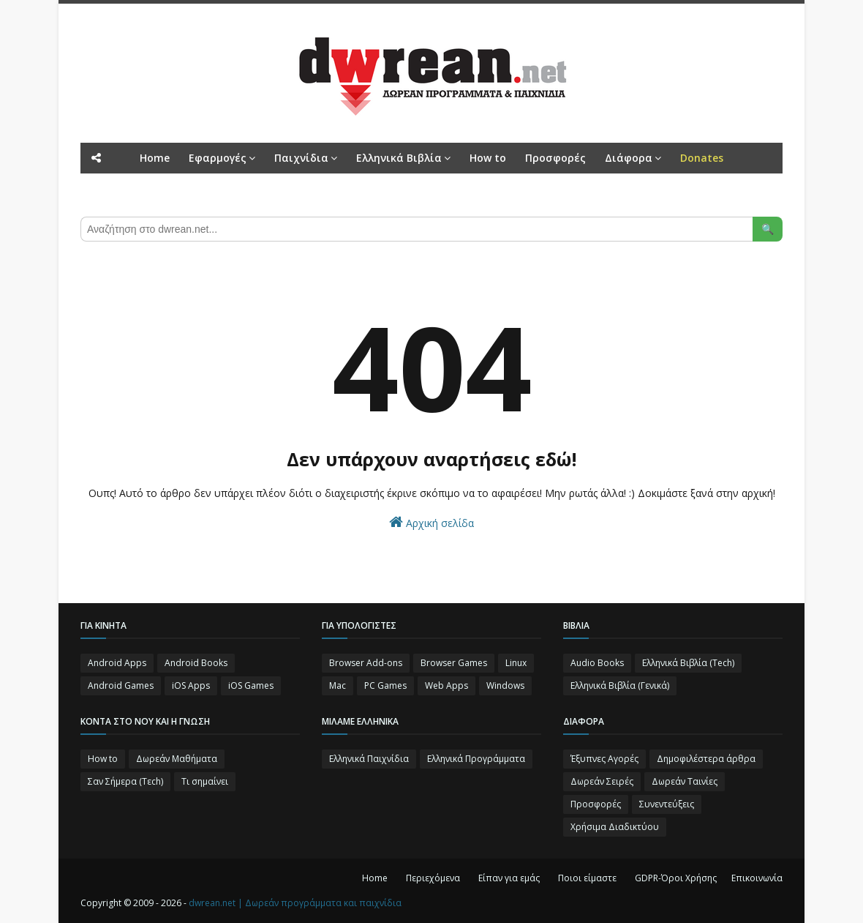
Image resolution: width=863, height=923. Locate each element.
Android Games (121, 685)
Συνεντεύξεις (666, 804)
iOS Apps (191, 685)
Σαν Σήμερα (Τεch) (125, 781)
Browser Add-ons (365, 663)
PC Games (385, 685)
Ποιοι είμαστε (587, 878)
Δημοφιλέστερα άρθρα (706, 758)
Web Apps (446, 685)
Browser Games (454, 663)
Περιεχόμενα (433, 878)
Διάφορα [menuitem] (628, 158)
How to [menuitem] (488, 158)
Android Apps (117, 663)
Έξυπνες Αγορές (604, 758)
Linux (516, 663)
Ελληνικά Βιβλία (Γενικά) (619, 685)
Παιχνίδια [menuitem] (301, 158)
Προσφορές (595, 804)
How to (103, 758)
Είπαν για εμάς (509, 878)
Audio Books (597, 663)
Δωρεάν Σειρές (601, 781)
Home (375, 878)
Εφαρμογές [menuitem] (217, 158)
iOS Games (251, 685)
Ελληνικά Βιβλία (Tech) (688, 663)
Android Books (196, 663)
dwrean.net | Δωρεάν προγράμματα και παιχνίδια (295, 903)
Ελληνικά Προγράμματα (476, 758)
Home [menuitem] (155, 158)
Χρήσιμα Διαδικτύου (614, 827)
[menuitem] (702, 158)
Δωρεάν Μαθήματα (176, 758)
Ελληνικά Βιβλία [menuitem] (399, 158)
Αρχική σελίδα (431, 522)
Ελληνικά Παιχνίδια (369, 758)
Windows (505, 685)
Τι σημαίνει (204, 781)
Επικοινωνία (757, 878)
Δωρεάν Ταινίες (684, 781)
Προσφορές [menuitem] (555, 158)
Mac (337, 685)
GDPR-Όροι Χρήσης (676, 878)
